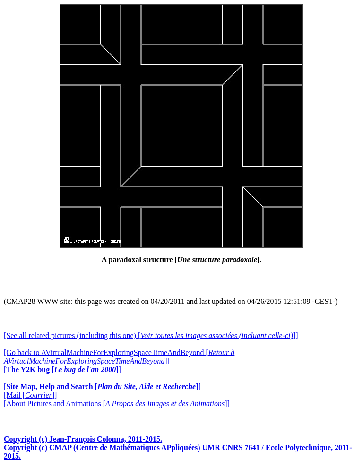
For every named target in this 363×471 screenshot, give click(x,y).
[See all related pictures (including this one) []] (151, 335)
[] (62, 369)
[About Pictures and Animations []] (117, 404)
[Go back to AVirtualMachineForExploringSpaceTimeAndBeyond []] (119, 356)
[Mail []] (30, 395)
